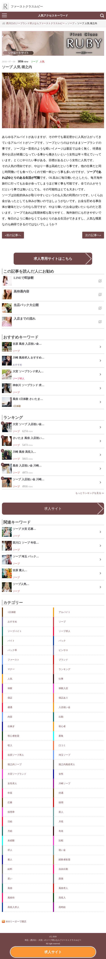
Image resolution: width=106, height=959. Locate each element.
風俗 (10, 888)
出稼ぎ (11, 726)
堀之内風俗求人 (67, 764)
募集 (61, 736)
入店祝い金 (64, 707)
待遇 (61, 793)
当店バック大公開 (26, 305)
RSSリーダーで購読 (16, 921)
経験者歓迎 (64, 859)
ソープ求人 (64, 631)
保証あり (63, 698)
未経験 (11, 840)
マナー (11, 669)
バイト (11, 641)
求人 (10, 850)
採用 (61, 802)
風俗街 (11, 897)
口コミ (62, 745)
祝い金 (62, 850)
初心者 (62, 726)
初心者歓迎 (13, 736)
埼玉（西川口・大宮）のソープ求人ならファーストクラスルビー (53, 940)
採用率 (11, 812)
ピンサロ (63, 650)
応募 (10, 802)
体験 (10, 688)
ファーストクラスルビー (22, 6)
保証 (10, 698)
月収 (61, 821)
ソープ (62, 621)
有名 (61, 831)
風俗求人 (63, 888)
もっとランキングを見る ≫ (89, 493)
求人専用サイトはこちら (53, 258)
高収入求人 (13, 907)
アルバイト (64, 612)
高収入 (62, 897)
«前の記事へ (13, 235)
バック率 (12, 650)
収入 (10, 745)
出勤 (61, 717)
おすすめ (12, 621)
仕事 (61, 679)
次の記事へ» (93, 235)
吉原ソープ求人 (16, 755)
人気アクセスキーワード (53, 15)
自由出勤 (63, 869)
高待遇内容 (21, 291)
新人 (61, 812)
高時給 (62, 907)
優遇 (10, 707)
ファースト (13, 660)
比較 (61, 840)
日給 (10, 821)
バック (62, 641)
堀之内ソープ (15, 764)
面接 (61, 878)
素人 (10, 859)
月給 (10, 831)
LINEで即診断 (24, 277)
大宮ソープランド (17, 774)
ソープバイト (15, 631)
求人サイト (53, 952)
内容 (10, 717)
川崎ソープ (64, 783)
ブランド (63, 660)
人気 (10, 679)
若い (10, 878)
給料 (10, 869)
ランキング (64, 669)
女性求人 (12, 783)
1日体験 (12, 612)
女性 (61, 774)
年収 (10, 793)
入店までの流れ (24, 318)
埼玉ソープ (64, 755)
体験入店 (63, 688)
